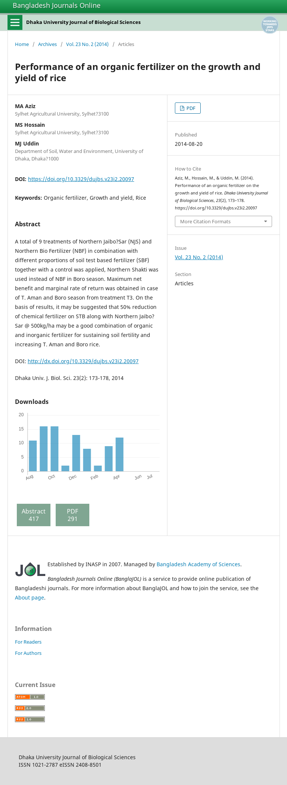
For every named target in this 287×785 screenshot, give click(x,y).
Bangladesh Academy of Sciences (198, 564)
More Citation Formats (205, 221)
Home (22, 44)
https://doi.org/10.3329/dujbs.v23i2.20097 (81, 179)
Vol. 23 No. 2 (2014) (87, 44)
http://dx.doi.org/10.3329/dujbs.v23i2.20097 (83, 361)
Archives (47, 44)
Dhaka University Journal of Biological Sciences (83, 22)
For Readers (28, 641)
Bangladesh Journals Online (57, 5)
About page (29, 597)
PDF (190, 108)
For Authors (28, 653)
